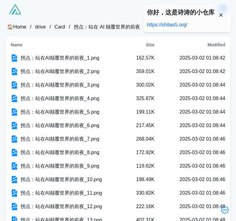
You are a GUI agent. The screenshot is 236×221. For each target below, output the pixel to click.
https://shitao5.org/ (167, 24)
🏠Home (16, 26)
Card (59, 26)
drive (40, 26)
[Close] (221, 15)
